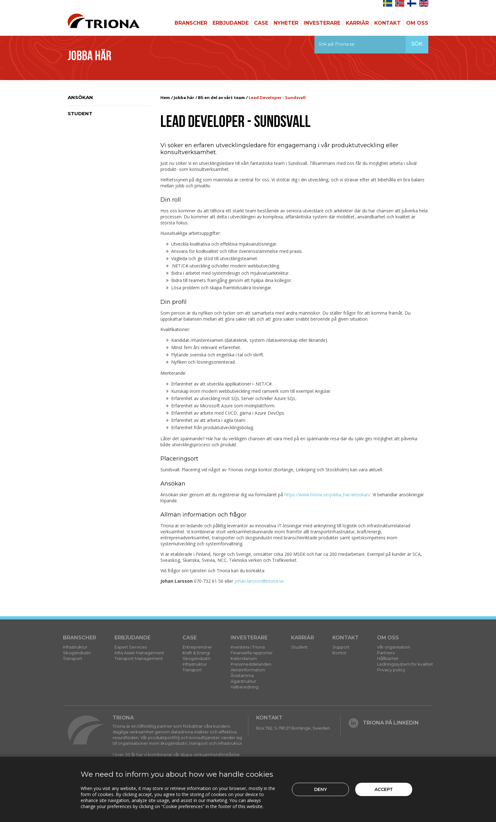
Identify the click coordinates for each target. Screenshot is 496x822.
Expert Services (131, 646)
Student (80, 113)
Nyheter (286, 23)
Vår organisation (393, 646)
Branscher (191, 23)
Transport (72, 658)
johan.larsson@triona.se (259, 581)
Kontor (339, 652)
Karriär (357, 23)
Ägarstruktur (243, 681)
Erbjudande (231, 23)
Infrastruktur (75, 646)
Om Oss (417, 23)
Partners (385, 652)
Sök (417, 44)
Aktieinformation (248, 669)
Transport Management (139, 658)
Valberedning (244, 686)
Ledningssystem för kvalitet (405, 664)
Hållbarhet (388, 658)
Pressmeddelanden (251, 664)
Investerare (322, 23)
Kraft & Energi (196, 652)
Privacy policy (391, 669)
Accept (384, 789)
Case (261, 23)
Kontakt (387, 23)
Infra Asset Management (139, 652)
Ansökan (80, 97)
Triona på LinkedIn (384, 723)
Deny (320, 789)
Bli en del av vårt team (221, 97)
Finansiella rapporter (252, 652)
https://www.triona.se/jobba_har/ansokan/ (327, 495)
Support (341, 646)
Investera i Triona (248, 646)
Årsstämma (242, 675)
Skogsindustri (77, 652)
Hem (165, 97)
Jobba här (184, 97)
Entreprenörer (197, 646)
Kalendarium (244, 658)
